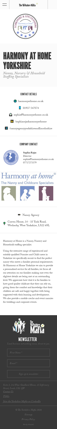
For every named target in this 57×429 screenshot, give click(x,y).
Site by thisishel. (28, 424)
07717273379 (29, 163)
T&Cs (6, 397)
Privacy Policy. (28, 420)
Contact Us (8, 392)
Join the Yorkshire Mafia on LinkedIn (22, 401)
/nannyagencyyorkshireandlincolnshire (30, 128)
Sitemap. (28, 415)
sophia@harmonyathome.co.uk (31, 115)
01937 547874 (31, 108)
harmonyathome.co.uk (30, 101)
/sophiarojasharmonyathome (31, 122)
